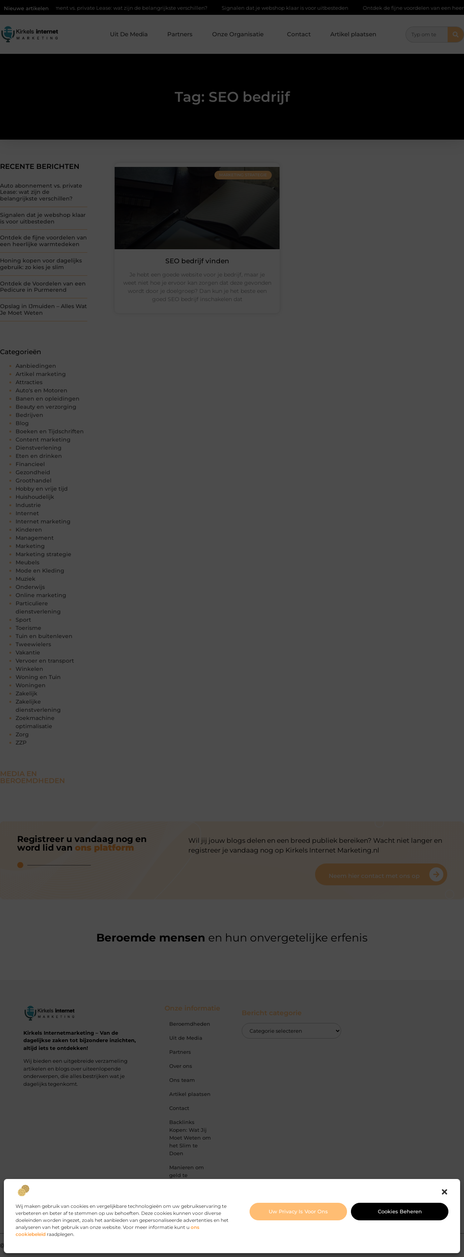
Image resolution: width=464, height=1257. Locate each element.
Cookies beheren (400, 1211)
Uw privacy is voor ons (298, 1211)
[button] (444, 1192)
